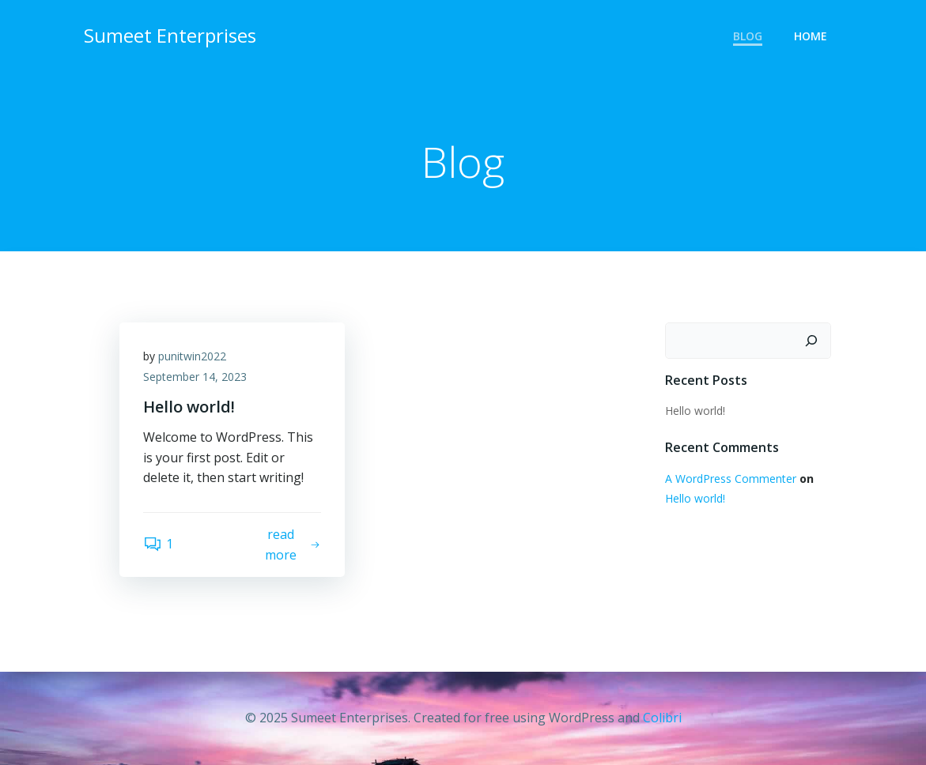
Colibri (662, 717)
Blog (747, 35)
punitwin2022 (192, 356)
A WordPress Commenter (730, 478)
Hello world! (695, 410)
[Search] (811, 340)
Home (810, 35)
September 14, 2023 (195, 376)
